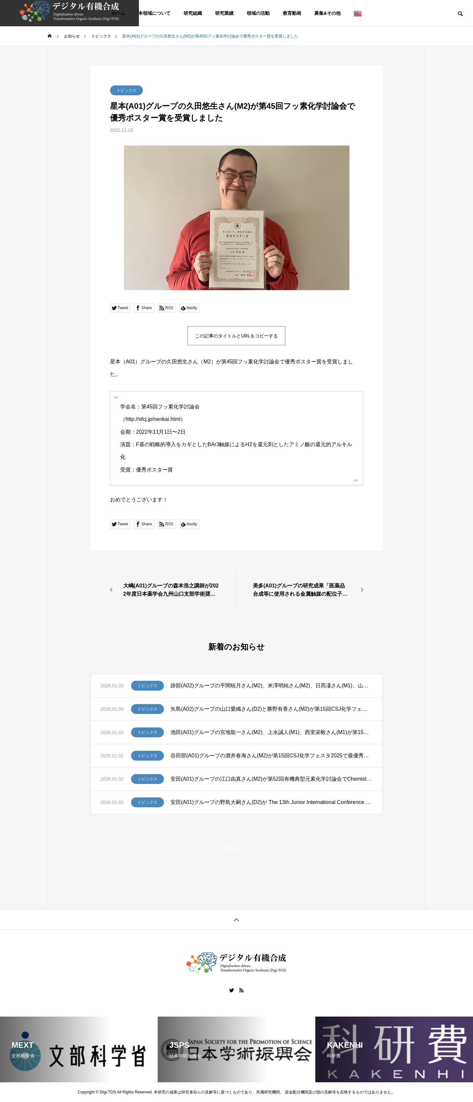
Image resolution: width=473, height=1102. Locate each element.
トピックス (126, 90)
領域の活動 (258, 13)
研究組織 (193, 13)
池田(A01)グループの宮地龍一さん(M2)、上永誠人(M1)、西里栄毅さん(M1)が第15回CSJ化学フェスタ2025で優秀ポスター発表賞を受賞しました (271, 732)
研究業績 (224, 13)
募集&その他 (327, 13)
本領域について (154, 13)
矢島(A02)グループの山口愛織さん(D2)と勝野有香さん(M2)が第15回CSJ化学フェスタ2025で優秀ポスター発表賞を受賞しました (271, 709)
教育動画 (292, 13)
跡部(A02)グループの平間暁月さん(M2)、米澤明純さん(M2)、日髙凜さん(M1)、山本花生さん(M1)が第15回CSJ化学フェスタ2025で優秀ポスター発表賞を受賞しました (271, 685)
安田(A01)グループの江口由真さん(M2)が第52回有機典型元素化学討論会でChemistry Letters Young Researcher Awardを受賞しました (271, 779)
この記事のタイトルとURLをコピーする (236, 335)
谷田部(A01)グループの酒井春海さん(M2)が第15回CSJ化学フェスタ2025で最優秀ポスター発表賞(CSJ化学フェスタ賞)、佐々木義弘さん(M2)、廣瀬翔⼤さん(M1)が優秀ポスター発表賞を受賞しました (271, 755)
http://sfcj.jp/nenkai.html (152, 419)
